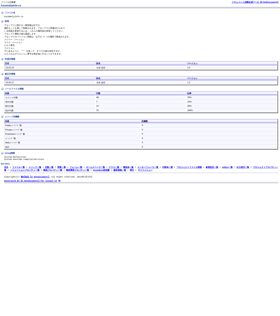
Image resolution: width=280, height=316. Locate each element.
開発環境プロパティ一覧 (77, 174)
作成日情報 (8, 61)
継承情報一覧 (119, 174)
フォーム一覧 (76, 171)
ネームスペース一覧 (95, 171)
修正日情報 (8, 76)
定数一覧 (49, 171)
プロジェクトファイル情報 (189, 171)
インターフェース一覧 (147, 171)
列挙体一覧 (167, 171)
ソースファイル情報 (12, 91)
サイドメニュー (145, 174)
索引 (132, 174)
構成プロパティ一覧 (52, 174)
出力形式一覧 (243, 171)
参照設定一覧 (212, 171)
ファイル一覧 (18, 171)
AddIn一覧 (227, 171)
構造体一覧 (128, 171)
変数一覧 (61, 171)
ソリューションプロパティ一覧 (24, 174)
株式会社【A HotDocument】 (35, 181)
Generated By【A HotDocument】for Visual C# (30, 185)
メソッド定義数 (10, 119)
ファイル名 (8, 12)
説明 (5, 21)
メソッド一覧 (35, 171)
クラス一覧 (114, 171)
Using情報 (8, 155)
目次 (6, 171)
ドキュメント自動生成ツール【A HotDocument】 (255, 2)
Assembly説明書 (101, 174)
